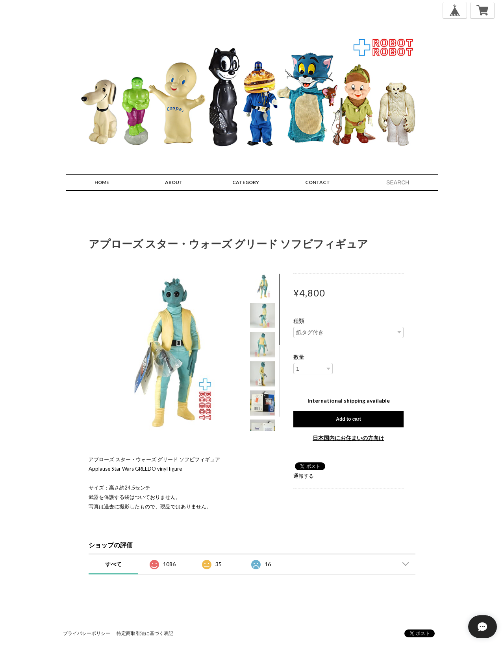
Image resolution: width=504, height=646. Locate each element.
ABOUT (174, 182)
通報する (303, 476)
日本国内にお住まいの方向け (348, 437)
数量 (298, 357)
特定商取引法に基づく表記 (145, 633)
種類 (298, 321)
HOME (101, 182)
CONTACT (317, 182)
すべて (113, 564)
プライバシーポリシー (86, 633)
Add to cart (348, 419)
